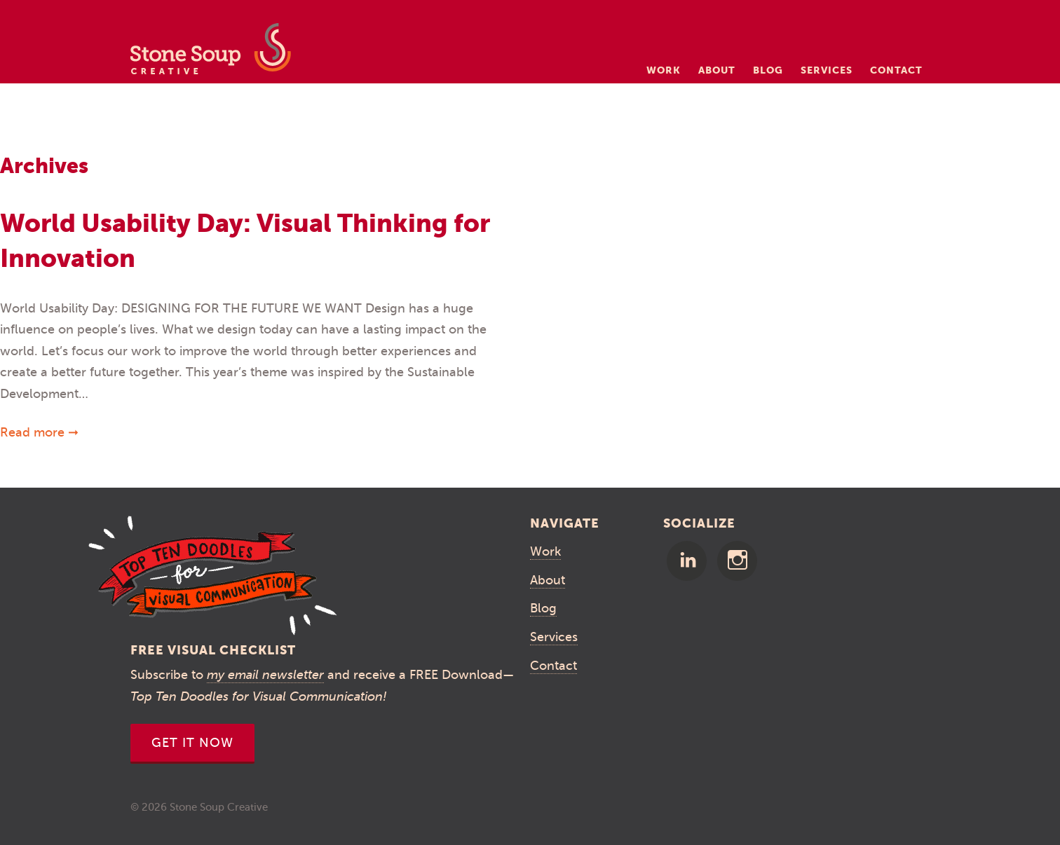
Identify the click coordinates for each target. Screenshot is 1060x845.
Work (663, 70)
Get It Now (192, 742)
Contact (896, 70)
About (716, 70)
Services (826, 70)
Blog (768, 70)
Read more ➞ (39, 432)
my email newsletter (265, 674)
